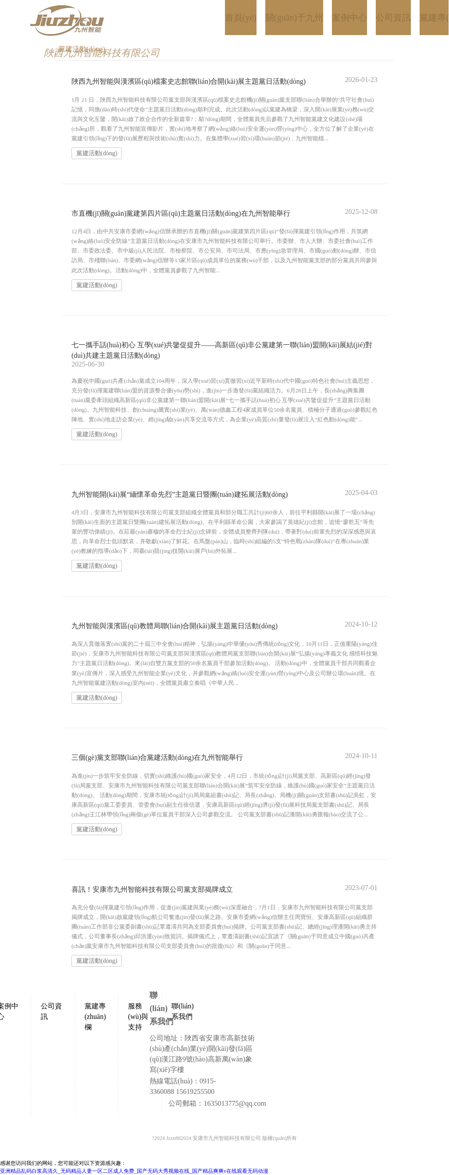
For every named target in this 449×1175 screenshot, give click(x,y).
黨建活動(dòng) (96, 153)
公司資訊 (51, 1011)
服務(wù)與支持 (138, 1016)
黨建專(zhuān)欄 (95, 1016)
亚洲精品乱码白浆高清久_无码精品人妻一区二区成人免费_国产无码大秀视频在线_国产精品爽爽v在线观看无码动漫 (134, 1171)
